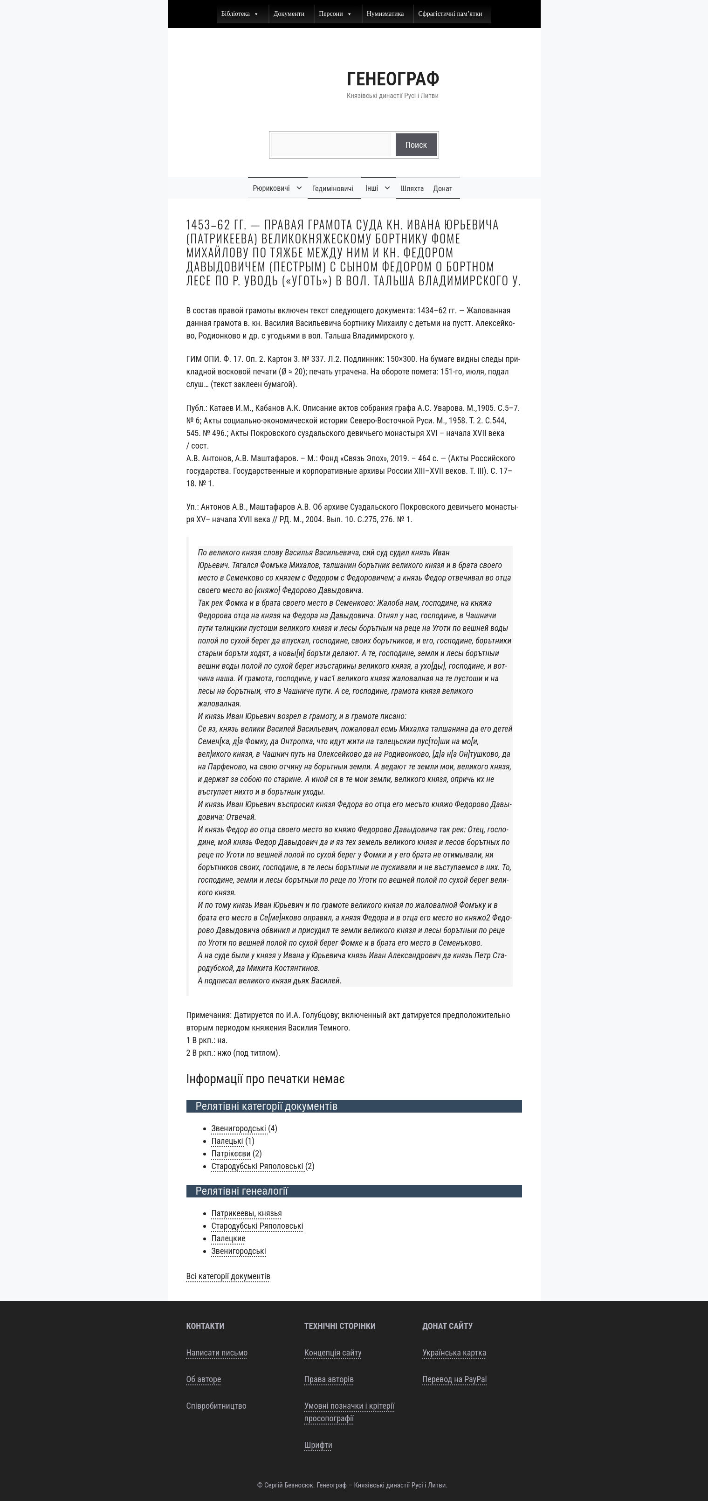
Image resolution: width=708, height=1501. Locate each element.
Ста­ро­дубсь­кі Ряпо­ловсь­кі (258, 1166)
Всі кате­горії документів (228, 1276)
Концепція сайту (333, 1352)
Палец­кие (229, 1238)
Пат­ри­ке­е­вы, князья (247, 1213)
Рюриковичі (271, 188)
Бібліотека (240, 14)
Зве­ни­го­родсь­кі (240, 1128)
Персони (335, 14)
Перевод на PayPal (454, 1379)
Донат (443, 188)
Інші (371, 188)
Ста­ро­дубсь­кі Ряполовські (257, 1226)
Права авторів (329, 1379)
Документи (289, 13)
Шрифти (318, 1445)
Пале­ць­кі (228, 1141)
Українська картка (454, 1352)
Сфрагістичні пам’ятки (450, 13)
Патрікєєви (232, 1153)
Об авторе (203, 1379)
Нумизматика (385, 13)
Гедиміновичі (332, 188)
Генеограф (393, 79)
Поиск (416, 145)
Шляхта (412, 188)
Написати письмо (217, 1352)
